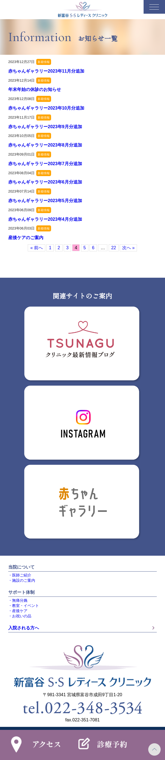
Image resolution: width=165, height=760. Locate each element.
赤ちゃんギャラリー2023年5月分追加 (45, 200)
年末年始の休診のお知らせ (34, 89)
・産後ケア (17, 611)
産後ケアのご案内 (25, 237)
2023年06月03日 (21, 228)
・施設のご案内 (21, 580)
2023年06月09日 (21, 210)
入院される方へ (82, 628)
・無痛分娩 (17, 600)
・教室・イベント (23, 606)
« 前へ (36, 247)
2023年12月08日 (21, 99)
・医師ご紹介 (19, 575)
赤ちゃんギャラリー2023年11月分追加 (46, 71)
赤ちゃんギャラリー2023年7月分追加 (45, 163)
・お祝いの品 (19, 616)
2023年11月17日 (21, 117)
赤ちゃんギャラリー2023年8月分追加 (45, 145)
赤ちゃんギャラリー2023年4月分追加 (45, 219)
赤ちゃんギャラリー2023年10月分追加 (46, 108)
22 (113, 247)
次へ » (128, 247)
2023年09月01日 (21, 154)
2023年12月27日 (21, 62)
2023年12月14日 (21, 80)
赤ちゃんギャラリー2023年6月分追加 (45, 182)
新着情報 (44, 62)
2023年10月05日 (21, 136)
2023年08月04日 (21, 173)
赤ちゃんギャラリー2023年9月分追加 (45, 126)
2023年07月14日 (21, 191)
